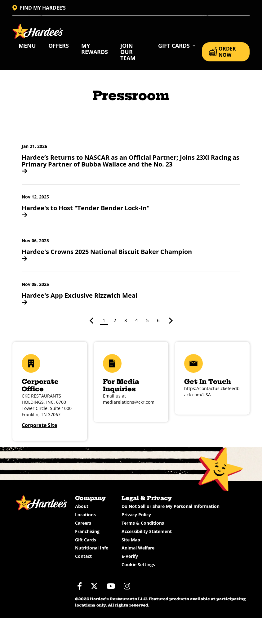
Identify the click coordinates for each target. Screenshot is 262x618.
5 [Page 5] (147, 320)
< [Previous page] (93, 321)
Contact (83, 556)
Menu (27, 45)
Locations (85, 515)
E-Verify (130, 556)
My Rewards (94, 49)
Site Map (131, 540)
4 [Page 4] (136, 320)
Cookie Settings (138, 564)
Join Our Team (127, 52)
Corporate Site (39, 425)
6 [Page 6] (158, 320)
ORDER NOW (222, 51)
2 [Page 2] (114, 320)
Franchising (87, 531)
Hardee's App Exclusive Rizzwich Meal (79, 298)
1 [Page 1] (104, 320)
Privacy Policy (136, 515)
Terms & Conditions (143, 523)
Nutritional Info (92, 548)
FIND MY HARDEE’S (39, 8)
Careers (83, 523)
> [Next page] (170, 321)
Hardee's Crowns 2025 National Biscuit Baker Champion (107, 254)
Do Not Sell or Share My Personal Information (171, 506)
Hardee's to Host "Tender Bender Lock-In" (85, 211)
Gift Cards (85, 540)
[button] (177, 45)
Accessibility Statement (147, 531)
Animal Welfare (138, 548)
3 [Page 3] (125, 320)
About (81, 506)
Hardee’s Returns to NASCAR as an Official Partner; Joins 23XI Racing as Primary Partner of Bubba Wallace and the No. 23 (130, 163)
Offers (58, 45)
